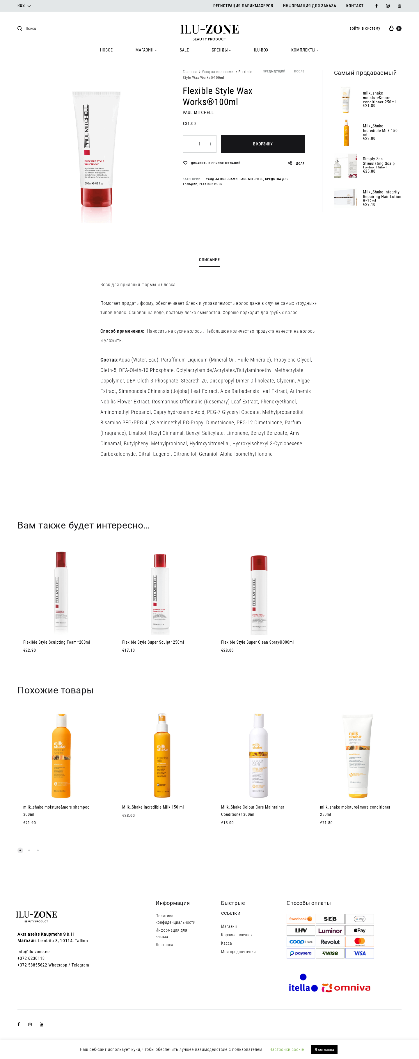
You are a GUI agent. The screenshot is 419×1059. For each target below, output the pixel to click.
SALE (184, 50)
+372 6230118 (31, 958)
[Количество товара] (200, 144)
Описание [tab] (209, 259)
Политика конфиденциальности (176, 919)
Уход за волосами (218, 72)
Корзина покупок (237, 934)
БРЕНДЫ (221, 50)
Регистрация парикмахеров (243, 5)
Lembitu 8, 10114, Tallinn (63, 940)
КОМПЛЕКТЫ (305, 50)
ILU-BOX (261, 50)
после (299, 71)
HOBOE (106, 50)
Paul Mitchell (251, 179)
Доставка (164, 944)
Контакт (355, 5)
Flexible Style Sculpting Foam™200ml (56, 642)
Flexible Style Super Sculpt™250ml (153, 642)
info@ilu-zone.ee (33, 951)
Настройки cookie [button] (286, 1049)
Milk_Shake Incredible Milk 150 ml (153, 807)
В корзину (263, 144)
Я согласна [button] (324, 1049)
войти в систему (364, 28)
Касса (226, 943)
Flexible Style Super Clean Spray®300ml (257, 642)
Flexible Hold (211, 184)
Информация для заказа (309, 5)
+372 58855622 (32, 965)
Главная (190, 72)
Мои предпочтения (238, 951)
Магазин (229, 926)
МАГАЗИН (146, 50)
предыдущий (274, 71)
